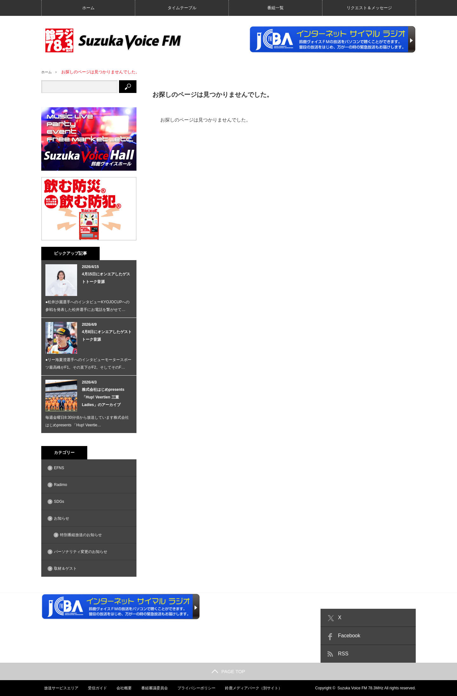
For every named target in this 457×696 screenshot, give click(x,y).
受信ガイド (94, 688)
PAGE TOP (228, 671)
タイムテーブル (182, 7)
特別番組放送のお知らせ (81, 535)
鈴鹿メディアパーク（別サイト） (252, 688)
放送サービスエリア (58, 688)
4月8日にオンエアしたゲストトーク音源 (107, 336)
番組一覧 (275, 7)
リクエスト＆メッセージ (369, 7)
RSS (343, 653)
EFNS (59, 468)
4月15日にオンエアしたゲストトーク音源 (106, 278)
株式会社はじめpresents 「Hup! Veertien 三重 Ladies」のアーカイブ (103, 397)
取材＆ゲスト (65, 568)
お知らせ (61, 518)
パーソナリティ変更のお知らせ (80, 551)
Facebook (349, 635)
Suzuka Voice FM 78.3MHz (360, 688)
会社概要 (121, 688)
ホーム (88, 7)
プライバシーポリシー (195, 688)
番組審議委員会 (152, 688)
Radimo (60, 485)
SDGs (59, 501)
